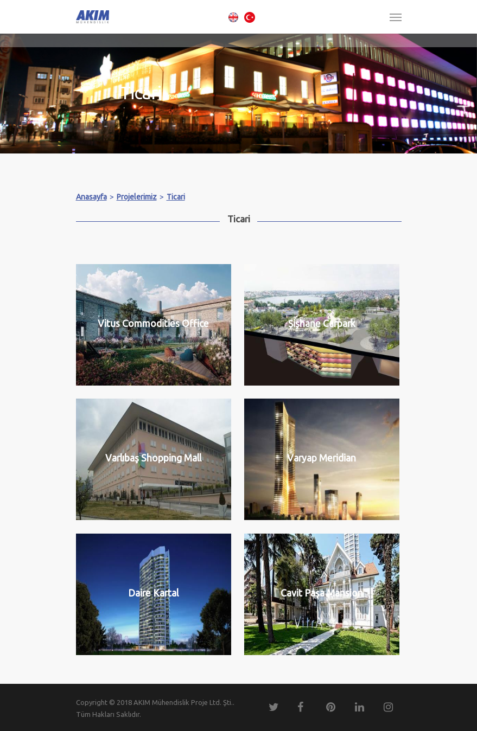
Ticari (176, 197)
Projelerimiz (137, 197)
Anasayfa (91, 197)
